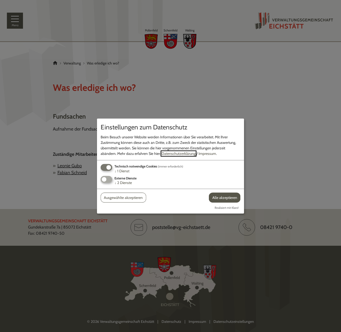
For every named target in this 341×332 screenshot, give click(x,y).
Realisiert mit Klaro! (227, 207)
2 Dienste (123, 183)
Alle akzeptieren (224, 197)
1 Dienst (121, 171)
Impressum (207, 153)
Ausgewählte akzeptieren (123, 197)
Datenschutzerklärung (179, 153)
